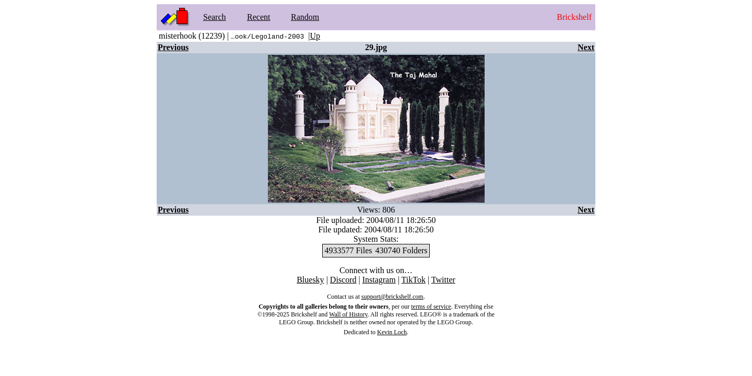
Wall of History (348, 314)
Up (315, 35)
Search (214, 17)
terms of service (431, 306)
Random (305, 17)
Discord (343, 279)
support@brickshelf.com (392, 296)
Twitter (443, 279)
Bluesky (310, 279)
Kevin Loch (392, 332)
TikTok (414, 279)
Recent (258, 17)
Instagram (379, 279)
